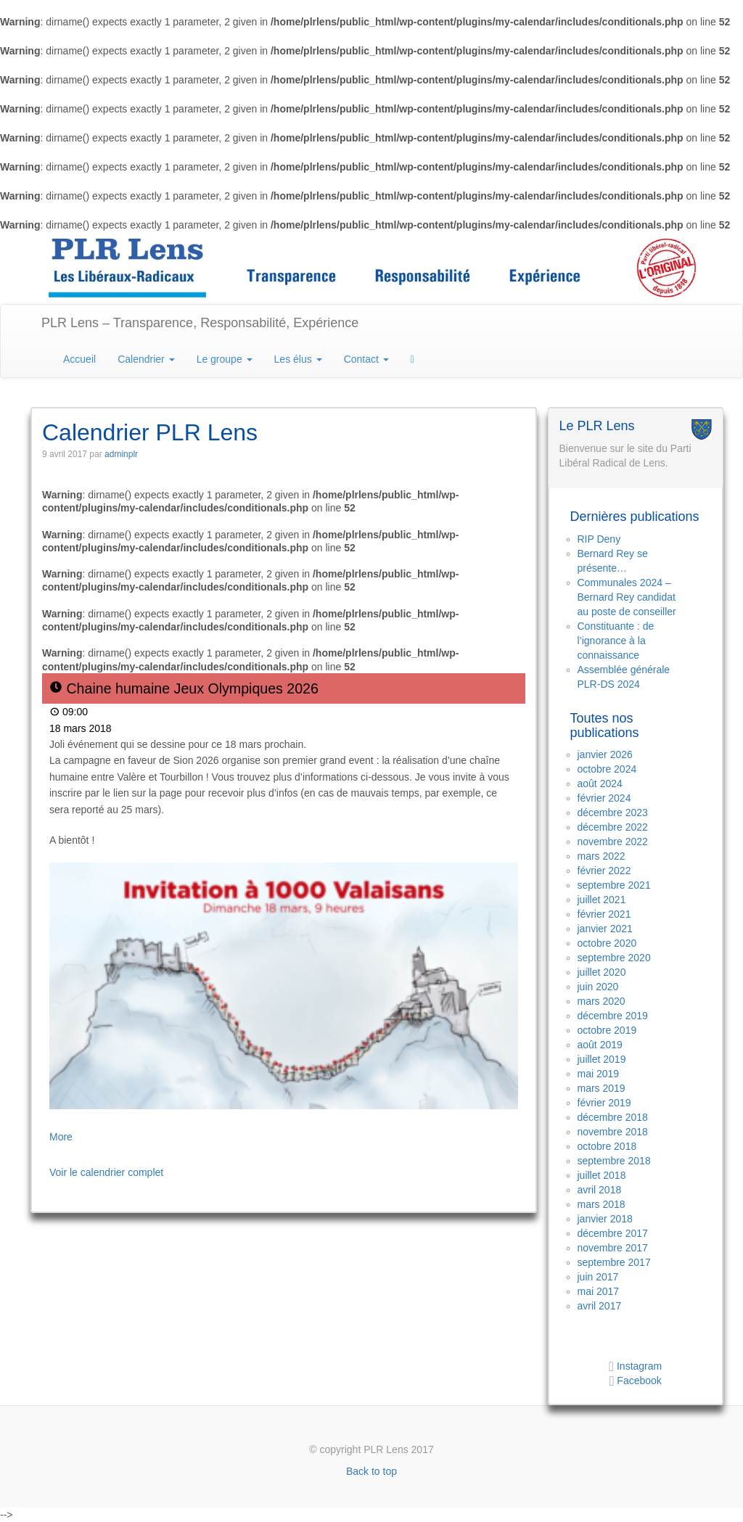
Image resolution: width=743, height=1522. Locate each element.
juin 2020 (598, 986)
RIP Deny (599, 539)
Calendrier (146, 359)
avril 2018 (600, 1190)
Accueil (79, 359)
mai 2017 (599, 1291)
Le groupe (225, 359)
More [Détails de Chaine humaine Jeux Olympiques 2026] (61, 1137)
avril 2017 (600, 1306)
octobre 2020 (607, 943)
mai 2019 (599, 1073)
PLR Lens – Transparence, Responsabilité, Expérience (199, 323)
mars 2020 (601, 1001)
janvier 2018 (605, 1219)
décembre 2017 (613, 1233)
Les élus (298, 359)
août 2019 (600, 1044)
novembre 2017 (613, 1248)
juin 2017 (598, 1277)
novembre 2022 (613, 841)
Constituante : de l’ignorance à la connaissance (616, 640)
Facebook (639, 1380)
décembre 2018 (613, 1117)
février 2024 (604, 798)
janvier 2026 (605, 754)
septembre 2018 (614, 1161)
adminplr (121, 454)
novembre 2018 (613, 1132)
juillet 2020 (602, 972)
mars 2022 (601, 856)
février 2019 (604, 1102)
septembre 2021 (614, 885)
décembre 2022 (613, 827)
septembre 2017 (614, 1262)
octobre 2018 (607, 1146)
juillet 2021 (602, 899)
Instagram (638, 1366)
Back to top (371, 1471)
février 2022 (604, 870)
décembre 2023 (613, 812)
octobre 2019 (607, 1030)
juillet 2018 (602, 1175)
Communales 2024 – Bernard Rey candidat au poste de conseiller (627, 597)
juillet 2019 (602, 1059)
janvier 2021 (605, 928)
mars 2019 (601, 1088)
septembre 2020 (614, 957)
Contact (366, 359)
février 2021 (604, 914)
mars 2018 (601, 1204)
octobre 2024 (607, 769)
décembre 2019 (613, 1015)
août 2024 (600, 783)
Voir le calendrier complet (106, 1172)
